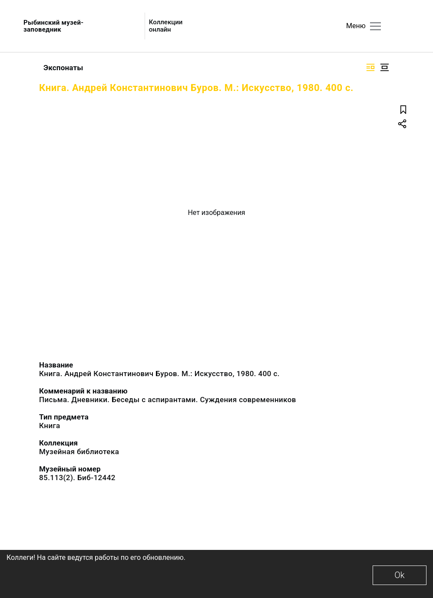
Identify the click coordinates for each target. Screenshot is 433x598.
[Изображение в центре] (384, 67)
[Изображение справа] (370, 67)
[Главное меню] (375, 26)
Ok (399, 575)
